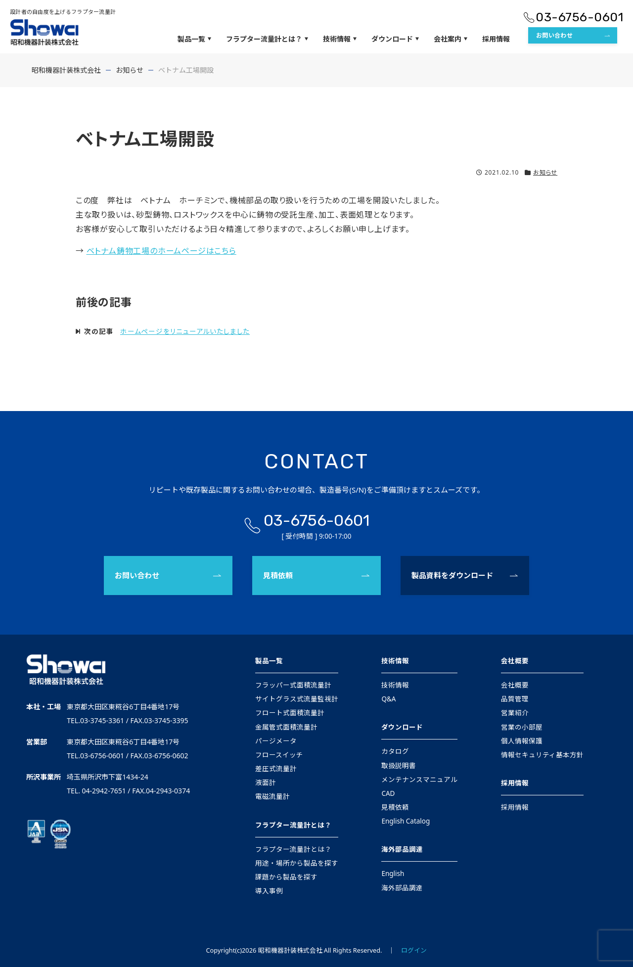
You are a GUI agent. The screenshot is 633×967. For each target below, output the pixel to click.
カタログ (395, 751)
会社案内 (450, 39)
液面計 (265, 782)
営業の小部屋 (522, 727)
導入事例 (269, 890)
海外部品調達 (402, 849)
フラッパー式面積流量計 (293, 685)
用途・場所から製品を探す (296, 863)
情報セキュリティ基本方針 (542, 754)
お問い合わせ (554, 35)
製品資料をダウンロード (452, 575)
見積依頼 (278, 575)
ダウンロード (395, 39)
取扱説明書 (398, 765)
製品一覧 (194, 39)
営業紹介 (515, 712)
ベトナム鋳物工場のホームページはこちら (161, 250)
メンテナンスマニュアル (419, 779)
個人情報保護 (522, 741)
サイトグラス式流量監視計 (296, 698)
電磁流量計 (272, 796)
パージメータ (276, 741)
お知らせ (545, 172)
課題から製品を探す (286, 877)
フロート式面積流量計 (289, 712)
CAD (388, 793)
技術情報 (340, 39)
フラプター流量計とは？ (267, 39)
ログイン (414, 950)
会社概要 (515, 660)
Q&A (388, 698)
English (392, 873)
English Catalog (405, 821)
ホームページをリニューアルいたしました (185, 331)
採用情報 (496, 39)
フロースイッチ (279, 754)
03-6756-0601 (579, 17)
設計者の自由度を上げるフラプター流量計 (63, 11)
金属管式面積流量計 (286, 727)
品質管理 (515, 698)
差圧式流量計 (276, 768)
